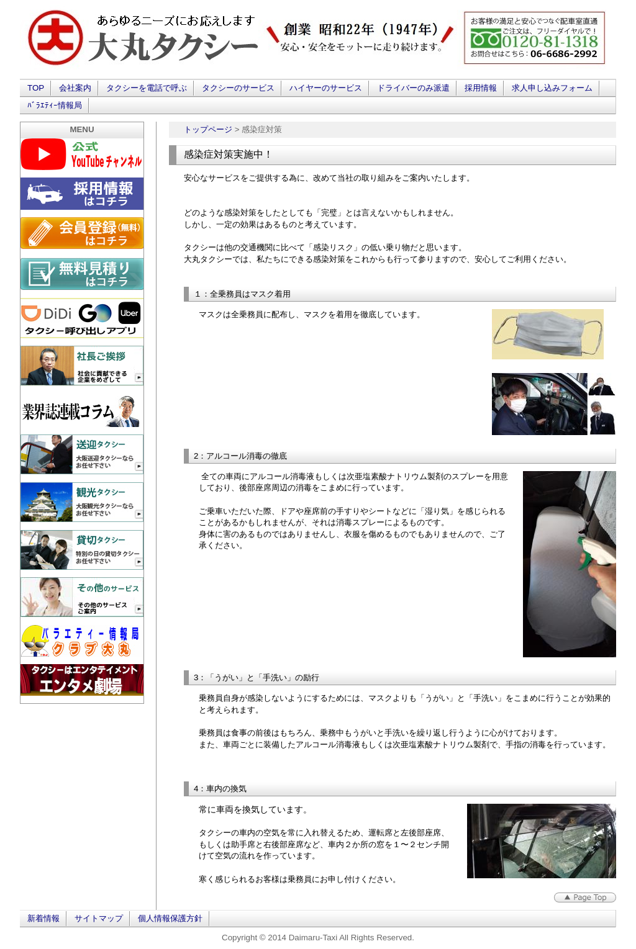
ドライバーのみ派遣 (413, 87)
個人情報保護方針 (170, 918)
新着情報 (43, 918)
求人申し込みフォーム (552, 87)
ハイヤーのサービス (325, 87)
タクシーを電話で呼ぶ (146, 87)
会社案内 (75, 87)
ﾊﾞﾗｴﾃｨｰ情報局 (54, 105)
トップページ (208, 129)
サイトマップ (99, 918)
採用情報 (481, 87)
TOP (35, 87)
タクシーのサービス (238, 87)
